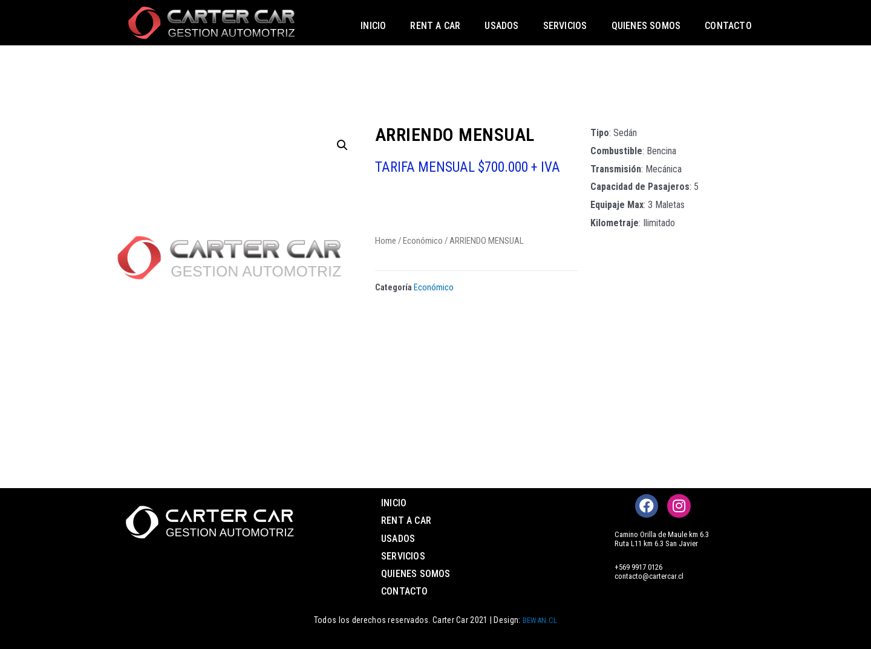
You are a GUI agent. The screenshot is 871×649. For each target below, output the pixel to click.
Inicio (373, 25)
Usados (501, 25)
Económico (423, 240)
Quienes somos (646, 25)
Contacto (728, 25)
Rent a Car (435, 25)
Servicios (565, 25)
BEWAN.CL (539, 620)
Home (385, 240)
